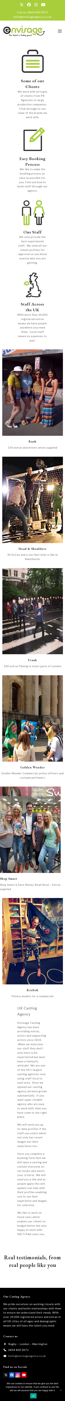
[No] (60, 1390)
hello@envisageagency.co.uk (32, 16)
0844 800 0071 (38, 12)
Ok (33, 1396)
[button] (60, 31)
